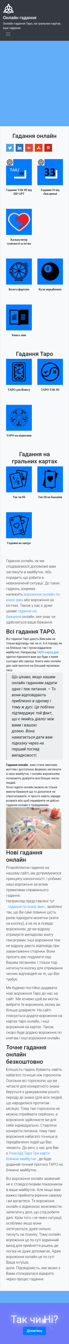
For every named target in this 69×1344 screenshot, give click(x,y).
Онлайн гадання (19, 17)
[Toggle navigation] (8, 34)
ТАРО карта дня (48, 652)
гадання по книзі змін (26, 906)
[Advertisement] (34, 77)
